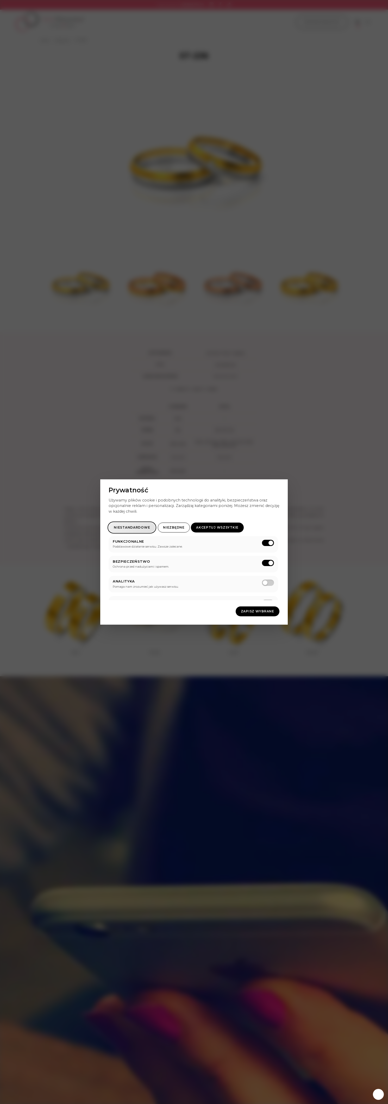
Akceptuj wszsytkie (217, 527)
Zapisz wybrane (257, 611)
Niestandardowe (132, 527)
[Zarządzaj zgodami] (378, 1094)
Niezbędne (173, 527)
